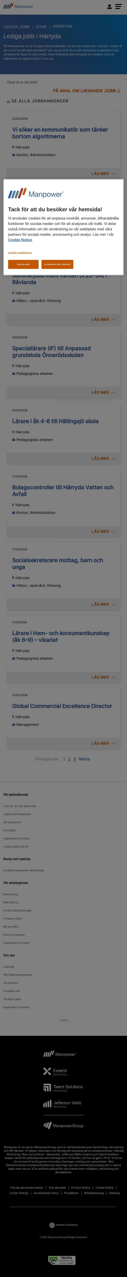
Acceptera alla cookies (57, 264)
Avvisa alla (23, 264)
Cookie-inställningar (20, 252)
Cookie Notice (20, 240)
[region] (63, 227)
